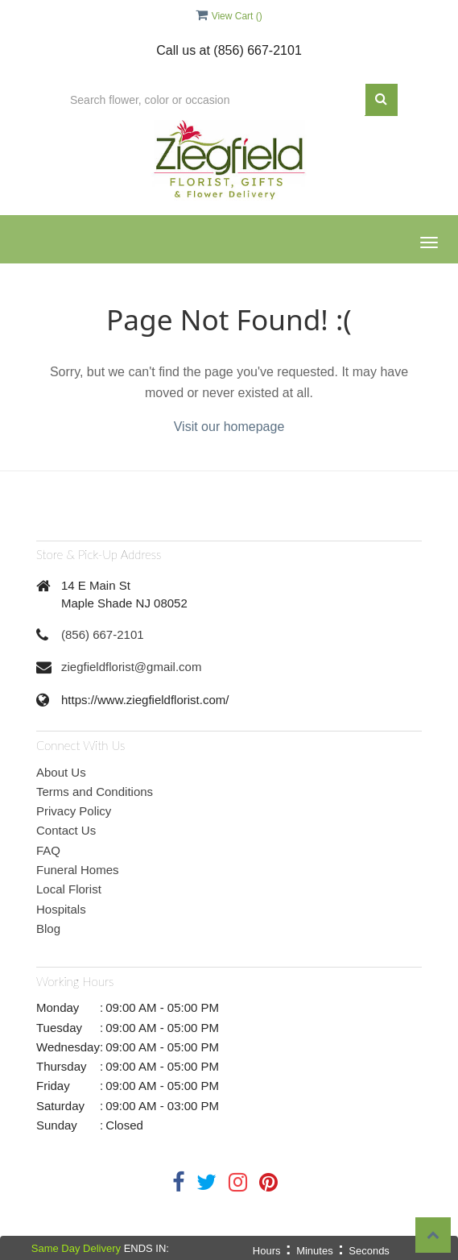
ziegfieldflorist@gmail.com (131, 667)
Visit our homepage (229, 426)
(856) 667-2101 (102, 634)
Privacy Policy (73, 811)
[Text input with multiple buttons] (212, 99)
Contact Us (66, 830)
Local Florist (68, 889)
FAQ (48, 850)
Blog (48, 928)
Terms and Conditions (94, 791)
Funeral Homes (77, 870)
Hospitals (61, 909)
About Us (61, 772)
